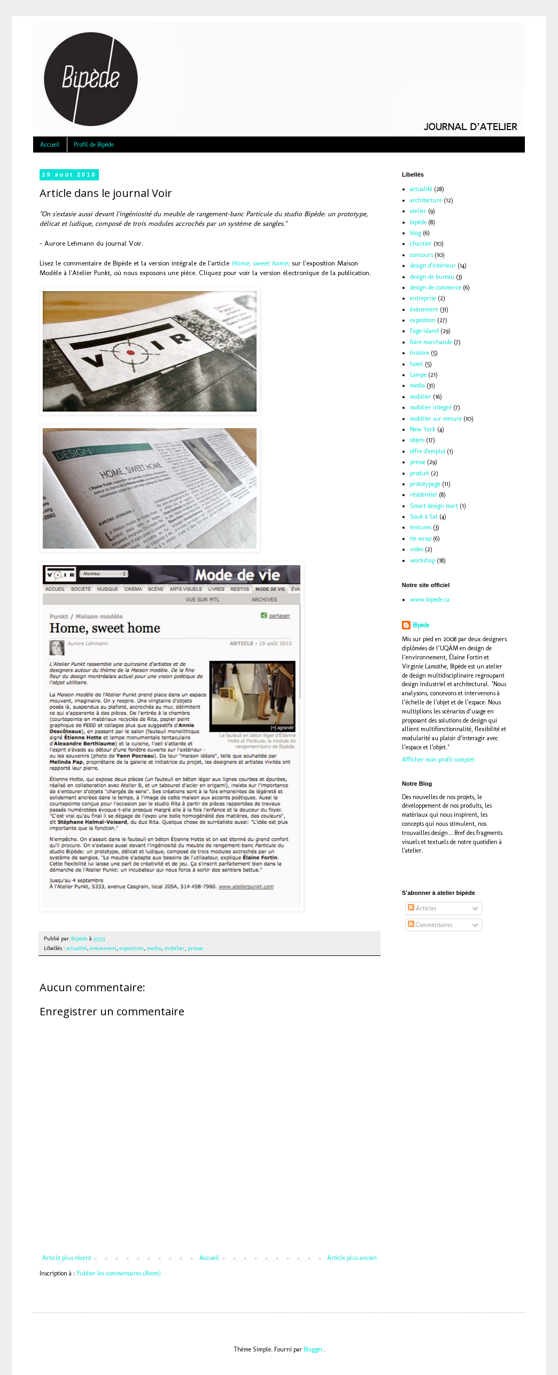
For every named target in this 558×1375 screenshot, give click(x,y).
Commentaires (430, 925)
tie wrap (420, 538)
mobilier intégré (431, 407)
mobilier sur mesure (436, 418)
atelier (418, 211)
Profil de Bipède (94, 144)
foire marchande (431, 342)
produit (419, 473)
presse (195, 948)
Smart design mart (434, 506)
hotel (416, 364)
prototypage (425, 484)
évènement (103, 948)
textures (420, 527)
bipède (418, 222)
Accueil (50, 144)
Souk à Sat (424, 516)
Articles (422, 908)
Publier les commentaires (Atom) (118, 1273)
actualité (76, 948)
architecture (426, 200)
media (153, 948)
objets (417, 440)
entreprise (423, 298)
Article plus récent (66, 1258)
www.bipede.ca (429, 599)
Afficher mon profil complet (438, 759)
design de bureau (432, 276)
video (416, 549)
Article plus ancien (352, 1258)
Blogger (313, 1349)
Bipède (421, 625)
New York (423, 429)
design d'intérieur (433, 265)
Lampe (418, 374)
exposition (131, 948)
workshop (422, 560)
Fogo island (424, 331)
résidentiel (423, 494)
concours (421, 255)
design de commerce (435, 287)
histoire (419, 352)
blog (415, 233)
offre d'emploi (427, 451)
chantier (421, 243)
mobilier (174, 948)
